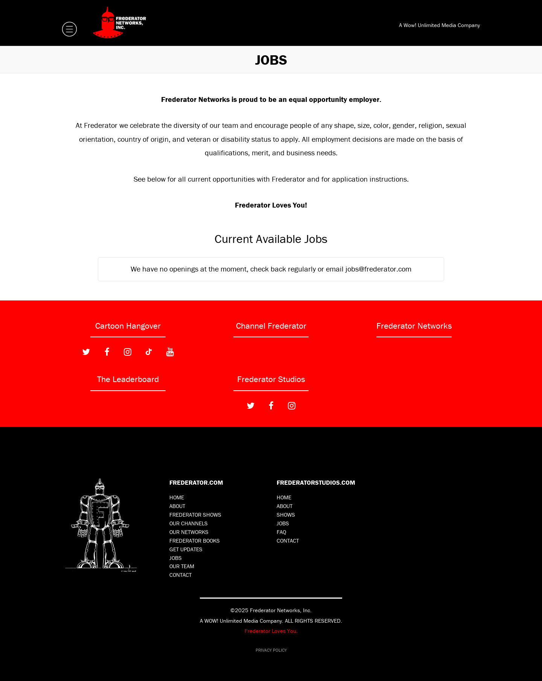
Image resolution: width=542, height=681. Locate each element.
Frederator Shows (195, 514)
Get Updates (185, 549)
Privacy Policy (271, 650)
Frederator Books (194, 540)
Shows (286, 514)
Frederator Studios (271, 379)
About (177, 506)
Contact (180, 574)
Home (176, 497)
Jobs (175, 557)
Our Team (181, 566)
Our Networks (189, 531)
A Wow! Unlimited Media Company (439, 25)
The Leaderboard (128, 379)
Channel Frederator (271, 325)
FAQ (281, 531)
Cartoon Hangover (128, 325)
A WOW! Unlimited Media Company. (241, 620)
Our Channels (188, 523)
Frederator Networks (414, 325)
